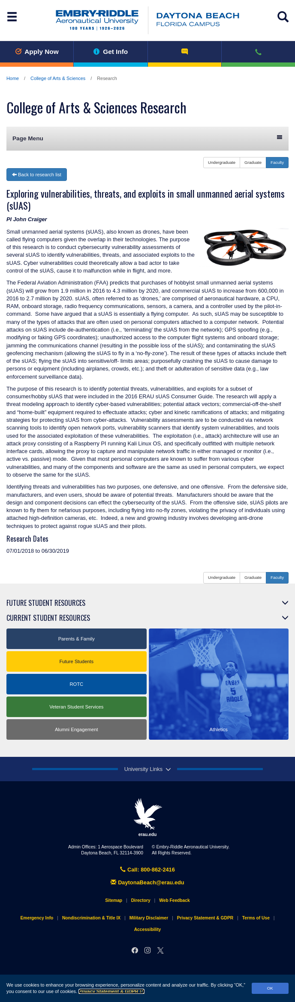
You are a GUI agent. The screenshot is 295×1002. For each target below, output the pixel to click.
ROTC (76, 684)
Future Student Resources (45, 603)
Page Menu (147, 138)
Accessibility (147, 929)
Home (12, 78)
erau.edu (147, 817)
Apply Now (37, 51)
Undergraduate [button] (221, 162)
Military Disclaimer (148, 918)
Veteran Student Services (76, 706)
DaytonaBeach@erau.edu (147, 882)
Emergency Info (37, 918)
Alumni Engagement (76, 729)
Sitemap (113, 900)
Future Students (76, 661)
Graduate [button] (253, 162)
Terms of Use (256, 918)
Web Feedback (174, 900)
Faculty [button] (277, 162)
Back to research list (36, 174)
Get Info (110, 51)
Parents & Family (76, 638)
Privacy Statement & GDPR (111, 991)
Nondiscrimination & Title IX (91, 918)
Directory (141, 900)
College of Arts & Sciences (57, 78)
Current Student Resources (48, 618)
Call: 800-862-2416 (147, 869)
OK (270, 988)
